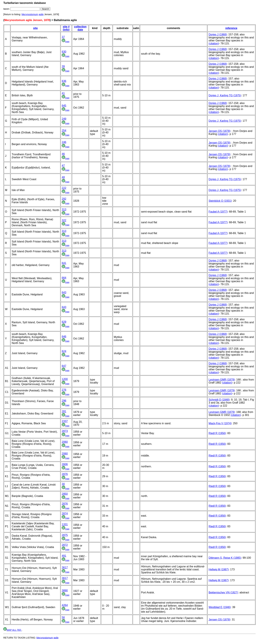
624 (64, 351)
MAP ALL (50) (12, 630)
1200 (65, 379)
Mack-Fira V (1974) (220, 423)
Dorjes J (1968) (218, 34)
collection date (80, 28)
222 (64, 188)
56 (63, 617)
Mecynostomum (30, 14)
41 (63, 93)
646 (64, 336)
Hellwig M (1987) (219, 569)
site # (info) (66, 28)
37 (63, 37)
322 (64, 220)
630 (64, 51)
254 (64, 130)
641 (64, 263)
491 (64, 555)
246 (64, 142)
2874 (65, 513)
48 (63, 177)
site (35, 28)
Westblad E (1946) (220, 607)
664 (64, 277)
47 (63, 165)
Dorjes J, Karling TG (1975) (225, 95)
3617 (65, 567)
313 (64, 209)
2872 (65, 544)
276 (64, 389)
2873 (65, 431)
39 (63, 66)
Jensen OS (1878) (219, 131)
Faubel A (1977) (218, 211)
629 (64, 321)
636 (64, 81)
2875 (65, 535)
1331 (65, 524)
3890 (65, 590)
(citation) (214, 43)
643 (64, 292)
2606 (65, 464)
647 (64, 365)
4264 (65, 605)
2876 (65, 474)
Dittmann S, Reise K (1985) (225, 557)
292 (64, 198)
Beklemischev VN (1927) (223, 592)
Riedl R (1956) (217, 433)
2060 (65, 441)
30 (63, 484)
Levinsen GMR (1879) (222, 379)
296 (64, 400)
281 (64, 411)
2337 (65, 421)
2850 (65, 493)
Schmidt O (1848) (219, 399)
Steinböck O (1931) (220, 200)
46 (63, 153)
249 (64, 118)
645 (64, 105)
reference (231, 28)
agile (41, 14)
